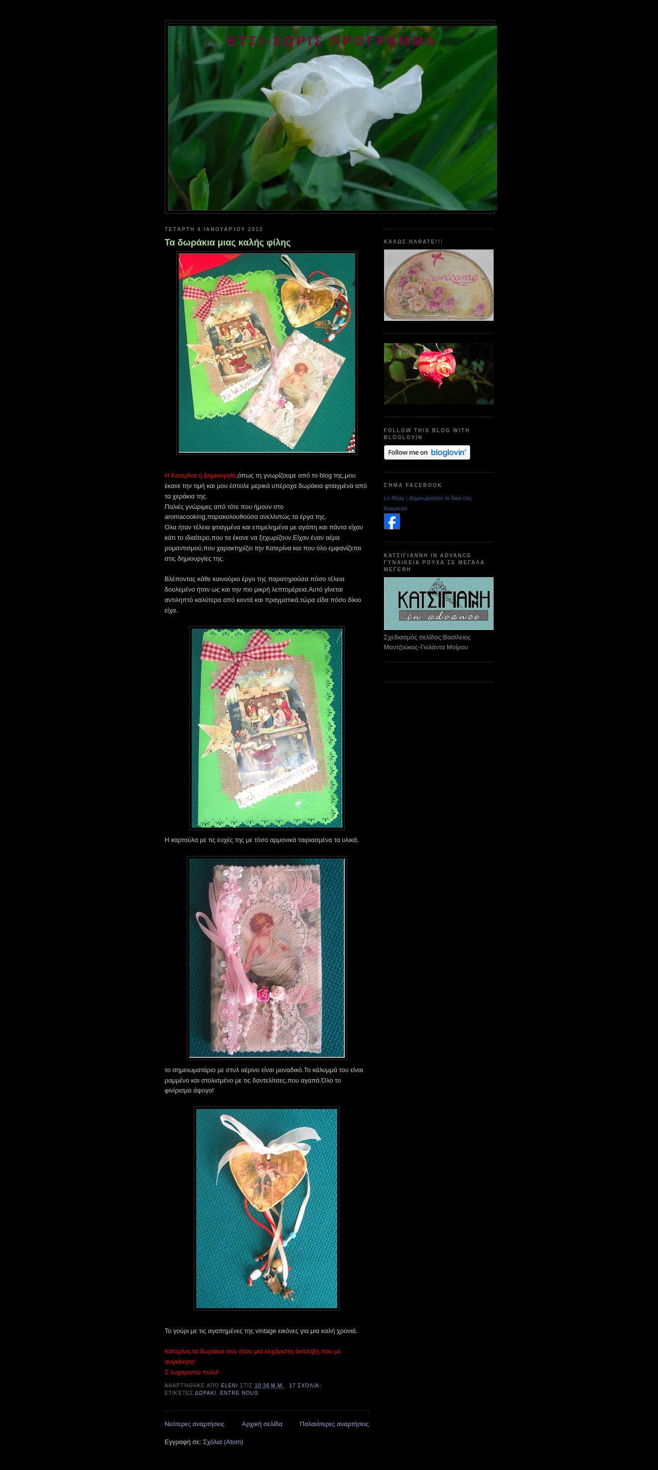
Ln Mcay (394, 498)
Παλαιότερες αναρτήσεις (334, 1424)
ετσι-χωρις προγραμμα (332, 40)
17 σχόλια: (306, 1385)
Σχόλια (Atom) (223, 1442)
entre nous (239, 1393)
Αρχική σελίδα (262, 1424)
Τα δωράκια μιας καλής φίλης (228, 242)
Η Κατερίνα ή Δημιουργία (200, 475)
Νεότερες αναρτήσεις (195, 1424)
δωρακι (206, 1393)
